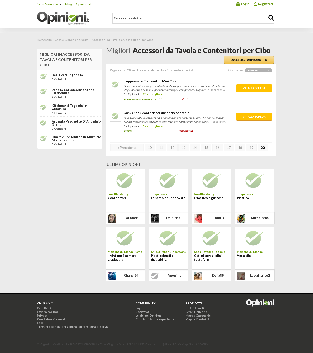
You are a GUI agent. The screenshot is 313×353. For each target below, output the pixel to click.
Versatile (244, 255)
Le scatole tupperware (168, 198)
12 (172, 148)
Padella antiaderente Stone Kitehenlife (73, 91)
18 (240, 148)
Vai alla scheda (254, 88)
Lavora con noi (47, 312)
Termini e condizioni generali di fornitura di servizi (73, 326)
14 (195, 148)
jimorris (218, 218)
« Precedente (127, 148)
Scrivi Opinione (196, 312)
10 (150, 148)
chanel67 (131, 275)
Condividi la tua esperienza (155, 319)
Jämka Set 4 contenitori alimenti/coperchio (156, 113)
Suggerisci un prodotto (249, 59)
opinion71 (174, 218)
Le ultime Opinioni (148, 315)
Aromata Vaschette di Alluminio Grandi (76, 123)
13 (184, 148)
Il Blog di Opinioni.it (76, 4)
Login (245, 4)
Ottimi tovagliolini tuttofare (208, 257)
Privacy (42, 315)
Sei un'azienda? (47, 4)
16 (218, 148)
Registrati (265, 4)
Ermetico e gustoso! (209, 198)
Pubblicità (44, 308)
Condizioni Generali (51, 319)
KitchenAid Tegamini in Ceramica (69, 107)
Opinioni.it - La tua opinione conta (70, 18)
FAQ (40, 323)
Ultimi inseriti (195, 308)
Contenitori (117, 198)
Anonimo (174, 275)
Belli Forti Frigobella (67, 74)
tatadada (131, 218)
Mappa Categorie (198, 315)
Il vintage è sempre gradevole (122, 257)
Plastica (243, 198)
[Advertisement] (69, 179)
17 (229, 148)
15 (206, 148)
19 (251, 148)
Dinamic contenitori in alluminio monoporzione (76, 138)
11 (161, 148)
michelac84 (260, 218)
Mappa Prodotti (197, 319)
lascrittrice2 (260, 275)
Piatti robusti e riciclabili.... (162, 257)
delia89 (218, 275)
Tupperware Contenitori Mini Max (150, 81)
